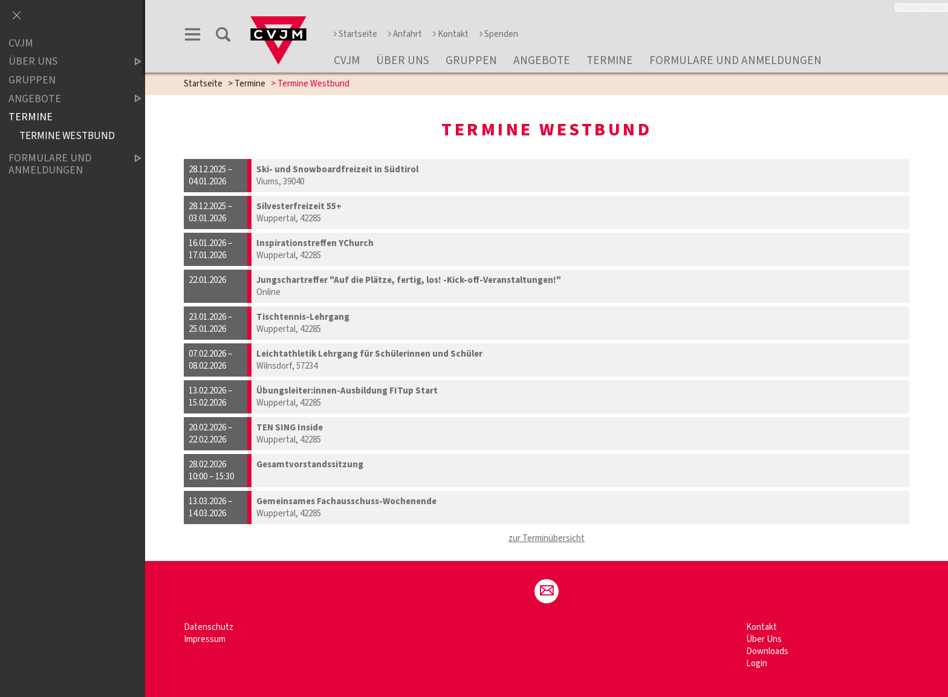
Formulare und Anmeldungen (735, 60)
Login (756, 663)
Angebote (541, 60)
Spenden (498, 34)
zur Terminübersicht (546, 538)
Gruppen (471, 60)
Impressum (205, 639)
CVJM (347, 60)
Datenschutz (208, 627)
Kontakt (451, 34)
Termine (609, 60)
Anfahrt (405, 34)
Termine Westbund (67, 136)
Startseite (355, 34)
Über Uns (402, 60)
